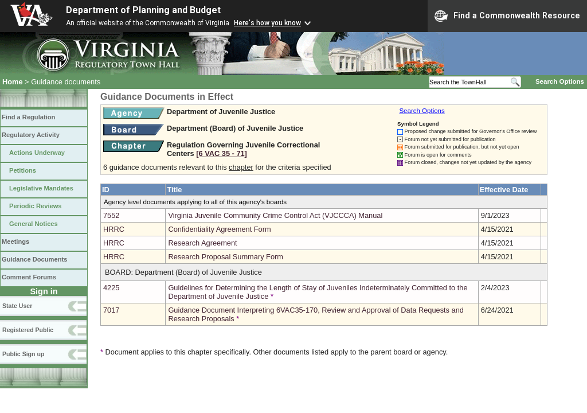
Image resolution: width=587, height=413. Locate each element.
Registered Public (27, 329)
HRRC (113, 229)
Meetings (15, 241)
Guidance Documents (34, 259)
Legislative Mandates (41, 188)
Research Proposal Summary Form (225, 256)
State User (17, 305)
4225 (111, 287)
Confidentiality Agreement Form (219, 229)
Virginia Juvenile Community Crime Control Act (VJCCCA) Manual (275, 215)
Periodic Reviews (35, 205)
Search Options (559, 81)
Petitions (22, 170)
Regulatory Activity (31, 134)
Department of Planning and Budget (143, 10)
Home (12, 81)
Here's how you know (267, 23)
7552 (111, 215)
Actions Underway (37, 152)
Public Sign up (23, 353)
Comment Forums (29, 277)
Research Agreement (202, 243)
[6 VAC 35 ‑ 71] (221, 153)
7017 (111, 310)
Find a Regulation (28, 117)
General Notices (33, 223)
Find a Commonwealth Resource (507, 16)
